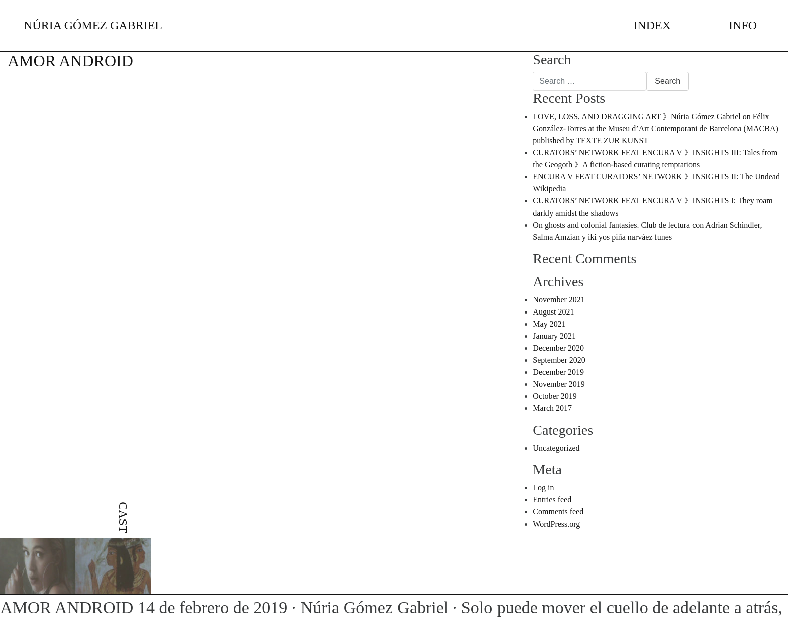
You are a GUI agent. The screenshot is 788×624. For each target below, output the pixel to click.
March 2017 (552, 408)
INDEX (652, 25)
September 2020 (559, 360)
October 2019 (555, 396)
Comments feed (558, 511)
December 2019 (558, 372)
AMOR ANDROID (70, 61)
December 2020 (558, 348)
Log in (543, 487)
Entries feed (552, 499)
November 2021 (559, 299)
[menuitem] (123, 528)
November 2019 (559, 384)
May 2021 (549, 324)
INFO (743, 25)
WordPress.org (556, 523)
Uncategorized (556, 448)
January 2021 (554, 336)
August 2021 (553, 311)
